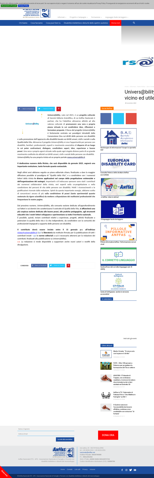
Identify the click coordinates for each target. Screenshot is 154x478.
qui (40, 232)
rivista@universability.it (27, 232)
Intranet (92, 469)
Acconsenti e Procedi (9, 6)
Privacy (85, 469)
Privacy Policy (23, 6)
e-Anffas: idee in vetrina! (110, 197)
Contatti (69, 469)
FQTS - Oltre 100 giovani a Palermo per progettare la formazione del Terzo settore (124, 365)
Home (63, 469)
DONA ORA (108, 435)
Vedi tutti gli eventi (130, 338)
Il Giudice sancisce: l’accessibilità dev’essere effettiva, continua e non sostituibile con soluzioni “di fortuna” (123, 409)
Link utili (77, 469)
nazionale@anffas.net (87, 452)
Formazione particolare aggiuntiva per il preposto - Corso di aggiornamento (123, 318)
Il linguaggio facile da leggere (112, 219)
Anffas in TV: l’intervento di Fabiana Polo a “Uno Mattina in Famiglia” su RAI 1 (124, 394)
